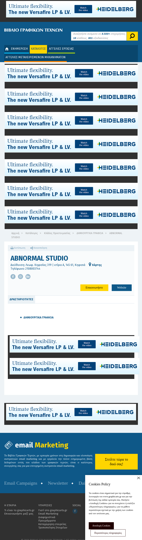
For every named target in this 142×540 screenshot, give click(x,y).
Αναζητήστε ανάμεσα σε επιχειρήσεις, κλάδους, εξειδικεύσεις (99, 30)
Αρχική (15, 227)
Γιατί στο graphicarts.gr (52, 505)
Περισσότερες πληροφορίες (108, 533)
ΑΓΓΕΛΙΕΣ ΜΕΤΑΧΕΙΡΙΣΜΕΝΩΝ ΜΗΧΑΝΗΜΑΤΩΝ (36, 52)
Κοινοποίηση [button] (38, 242)
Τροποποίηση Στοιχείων (52, 522)
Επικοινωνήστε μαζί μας (18, 508)
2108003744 (32, 263)
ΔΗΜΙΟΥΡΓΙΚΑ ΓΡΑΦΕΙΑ (90, 227)
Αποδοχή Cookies (101, 525)
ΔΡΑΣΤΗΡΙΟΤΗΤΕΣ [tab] (21, 294)
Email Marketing (48, 508)
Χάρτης (95, 259)
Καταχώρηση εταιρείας (52, 518)
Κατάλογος (31, 227)
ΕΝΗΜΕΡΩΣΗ (17, 43)
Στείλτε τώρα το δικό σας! (116, 456)
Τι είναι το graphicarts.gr (19, 505)
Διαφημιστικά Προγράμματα (47, 513)
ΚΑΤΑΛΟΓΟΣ (38, 43)
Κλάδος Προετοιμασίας (57, 227)
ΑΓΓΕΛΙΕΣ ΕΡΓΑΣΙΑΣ (61, 43)
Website (121, 282)
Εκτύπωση (18, 242)
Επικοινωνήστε (94, 282)
